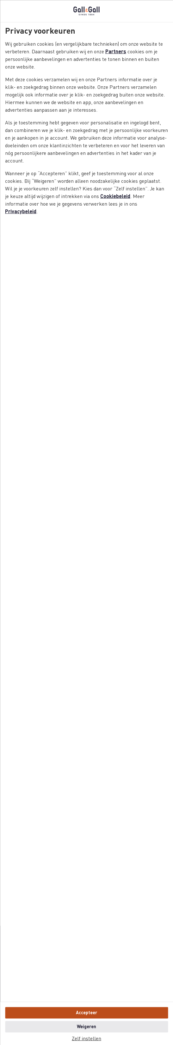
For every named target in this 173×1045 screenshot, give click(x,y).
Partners (115, 51)
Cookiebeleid (115, 196)
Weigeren (86, 1026)
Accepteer (86, 1012)
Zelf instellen (86, 1038)
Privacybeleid (20, 211)
